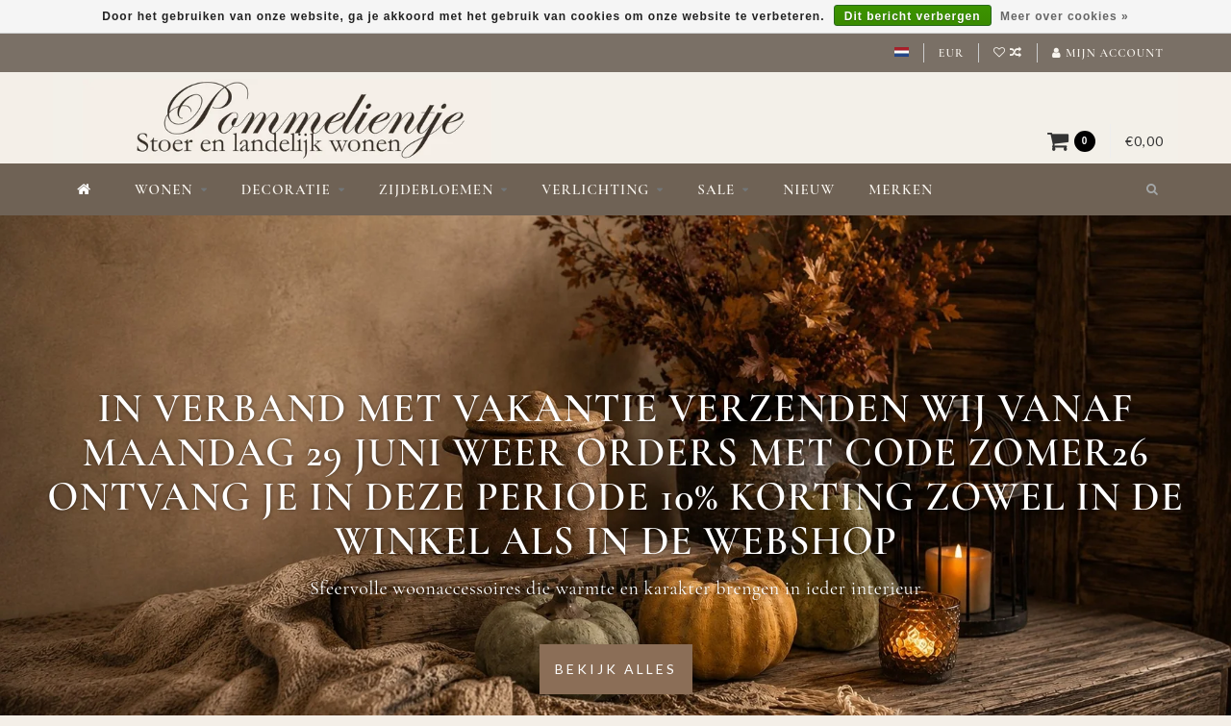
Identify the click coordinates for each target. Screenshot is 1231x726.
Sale (716, 189)
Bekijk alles (616, 669)
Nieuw (809, 189)
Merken (900, 189)
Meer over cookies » (1064, 16)
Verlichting (595, 189)
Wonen (164, 189)
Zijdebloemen (436, 189)
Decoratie (286, 189)
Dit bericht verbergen (912, 16)
